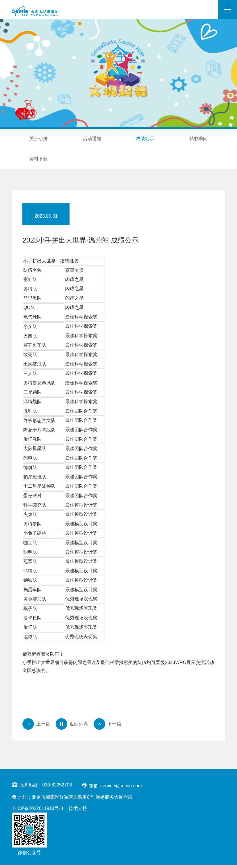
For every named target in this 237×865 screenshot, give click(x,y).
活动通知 (92, 138)
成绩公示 (145, 138)
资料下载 (38, 158)
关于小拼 (38, 138)
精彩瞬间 (198, 138)
